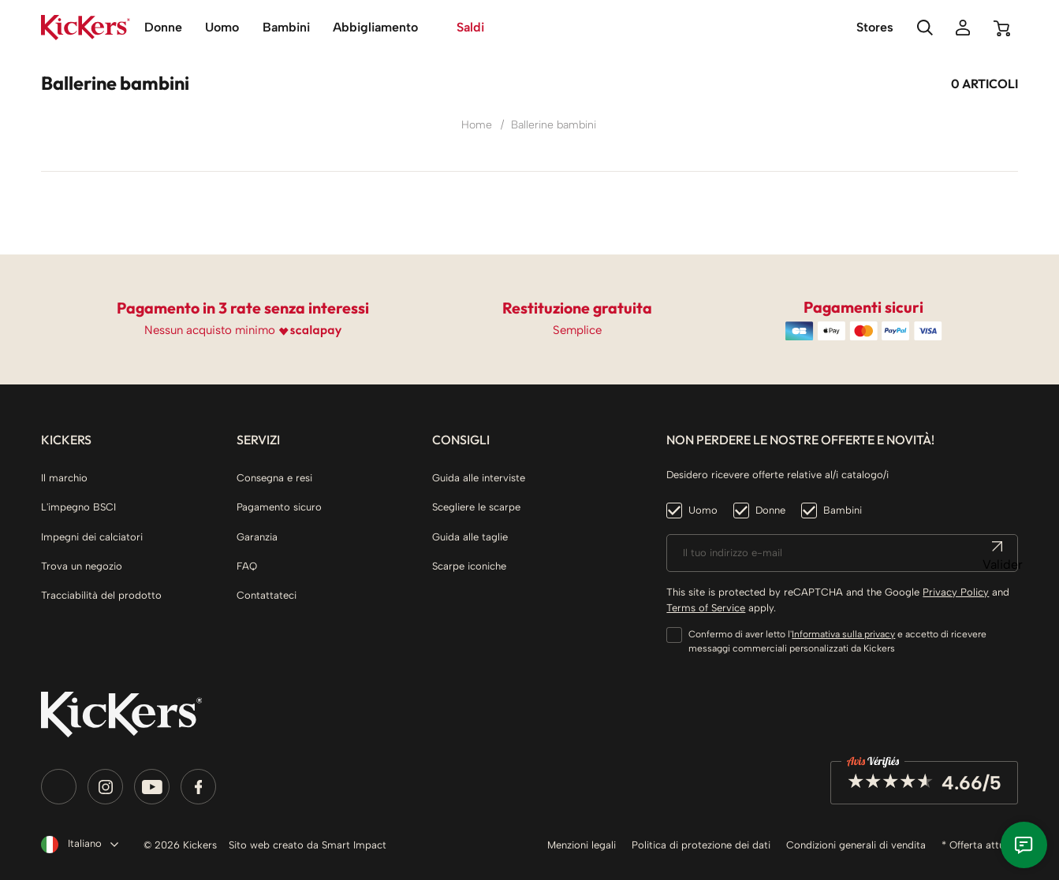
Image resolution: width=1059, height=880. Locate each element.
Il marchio (64, 478)
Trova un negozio (81, 566)
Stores (874, 27)
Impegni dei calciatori (92, 537)
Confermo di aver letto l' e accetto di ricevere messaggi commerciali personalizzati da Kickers (837, 641)
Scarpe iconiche (469, 566)
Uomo (703, 510)
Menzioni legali (581, 845)
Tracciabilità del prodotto (101, 595)
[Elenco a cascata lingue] (76, 844)
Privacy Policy (956, 592)
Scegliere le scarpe (476, 507)
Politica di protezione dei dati (701, 845)
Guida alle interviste (478, 478)
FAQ (247, 566)
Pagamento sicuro (279, 507)
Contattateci (266, 595)
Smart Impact (354, 845)
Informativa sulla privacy (843, 634)
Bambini (842, 510)
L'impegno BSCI (78, 507)
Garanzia (257, 537)
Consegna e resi (274, 478)
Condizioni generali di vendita (856, 845)
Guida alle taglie (470, 537)
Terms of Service (705, 608)
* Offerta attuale (980, 845)
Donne (770, 510)
